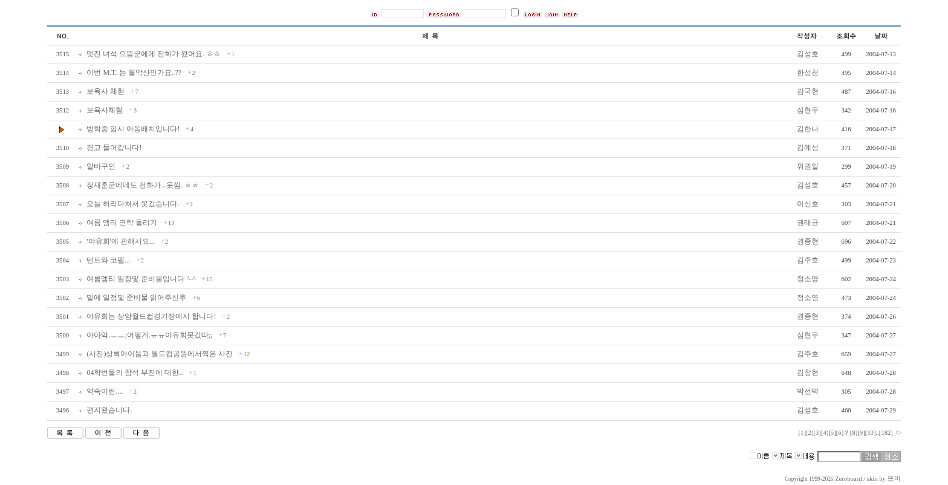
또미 (894, 478)
